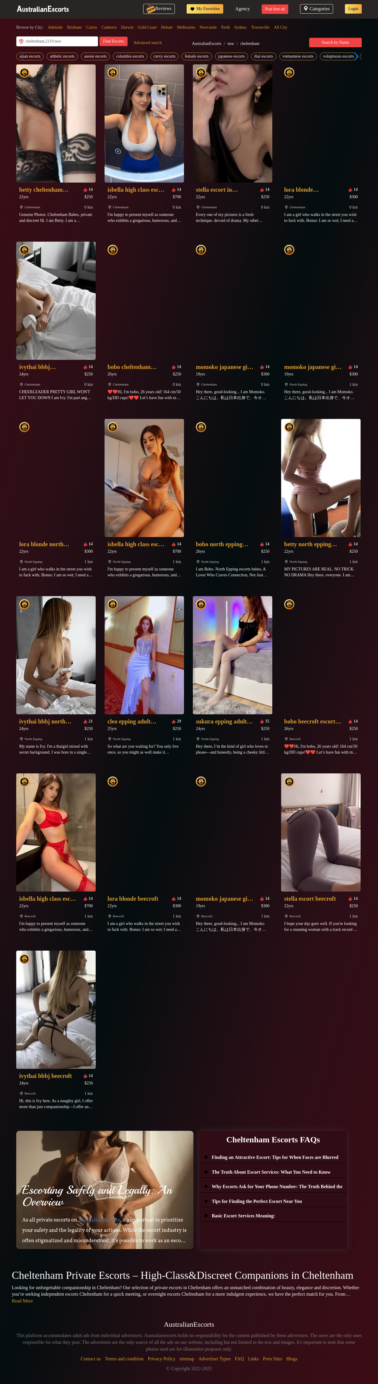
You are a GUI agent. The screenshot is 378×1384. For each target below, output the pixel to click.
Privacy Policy (161, 1358)
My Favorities (205, 8)
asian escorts (29, 56)
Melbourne (186, 27)
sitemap (187, 1358)
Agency (242, 8)
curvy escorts (164, 56)
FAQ (239, 1358)
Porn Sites (272, 1358)
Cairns (91, 27)
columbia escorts (130, 56)
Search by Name (335, 42)
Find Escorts (113, 41)
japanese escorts (231, 56)
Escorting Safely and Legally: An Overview (97, 1196)
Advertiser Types (214, 1358)
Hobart (166, 27)
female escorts (196, 56)
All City (281, 27)
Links (253, 1358)
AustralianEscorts (206, 43)
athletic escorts (62, 56)
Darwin (127, 27)
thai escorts (263, 56)
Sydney (240, 27)
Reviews (159, 8)
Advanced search (147, 42)
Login (353, 8)
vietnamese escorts (298, 56)
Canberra (109, 27)
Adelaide (55, 27)
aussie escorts (95, 56)
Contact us (91, 1358)
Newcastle (208, 27)
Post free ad (275, 9)
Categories (316, 8)
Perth (225, 27)
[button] (355, 56)
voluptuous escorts (338, 56)
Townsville (260, 27)
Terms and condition (124, 1358)
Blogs (291, 1358)
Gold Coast (147, 27)
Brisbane (74, 27)
